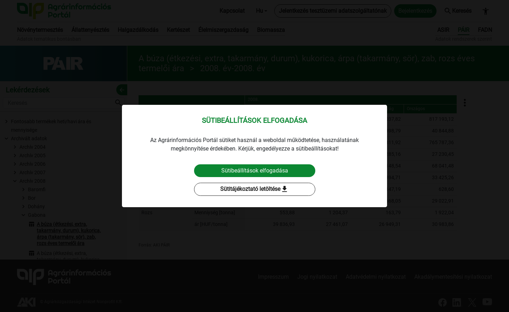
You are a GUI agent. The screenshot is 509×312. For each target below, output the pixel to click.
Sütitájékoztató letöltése (254, 189)
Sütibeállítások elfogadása (254, 170)
